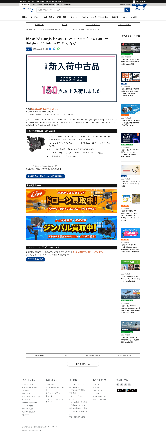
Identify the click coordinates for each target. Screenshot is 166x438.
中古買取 (72, 394)
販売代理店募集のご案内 (78, 409)
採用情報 (96, 394)
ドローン (74, 18)
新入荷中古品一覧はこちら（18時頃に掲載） (45, 177)
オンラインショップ (76, 385)
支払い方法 (26, 401)
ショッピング (25, 5)
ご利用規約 (50, 385)
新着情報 (114, 18)
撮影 (24, 18)
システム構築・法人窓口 (78, 403)
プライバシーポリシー (54, 394)
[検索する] (126, 10)
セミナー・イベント (124, 26)
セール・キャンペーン (93, 26)
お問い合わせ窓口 (28, 385)
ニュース (64, 26)
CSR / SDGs (97, 391)
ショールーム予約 (36, 5)
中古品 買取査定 (49, 5)
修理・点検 (26, 394)
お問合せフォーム (83, 365)
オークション (74, 400)
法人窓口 (134, 18)
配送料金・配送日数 (29, 388)
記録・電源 (62, 18)
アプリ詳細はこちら (36, 260)
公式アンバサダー (99, 401)
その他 (84, 18)
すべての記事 (39, 26)
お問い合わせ (126, 5)
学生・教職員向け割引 (77, 418)
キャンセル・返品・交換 (31, 397)
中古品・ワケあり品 (99, 18)
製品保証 (25, 391)
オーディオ (35, 18)
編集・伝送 (49, 18)
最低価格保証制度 (28, 413)
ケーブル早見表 (27, 410)
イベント (59, 5)
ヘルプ (124, 18)
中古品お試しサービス (77, 406)
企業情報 (96, 385)
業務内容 (96, 388)
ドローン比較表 (27, 407)
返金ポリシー (50, 397)
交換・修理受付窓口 (139, 5)
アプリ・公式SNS (99, 397)
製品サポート (68, 5)
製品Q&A (25, 416)
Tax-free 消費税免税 (29, 403)
